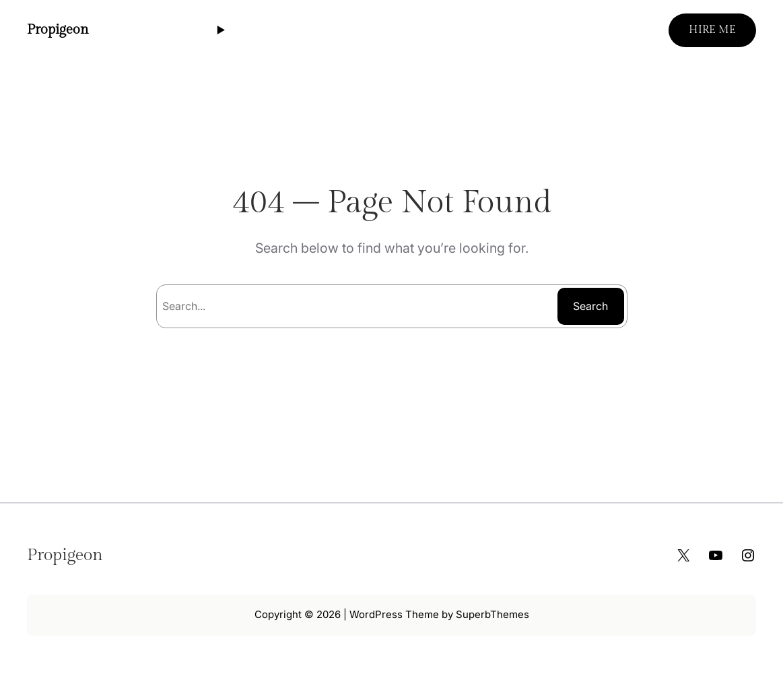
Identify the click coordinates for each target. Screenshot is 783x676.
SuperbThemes (492, 615)
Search (590, 306)
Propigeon (58, 30)
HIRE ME (712, 30)
